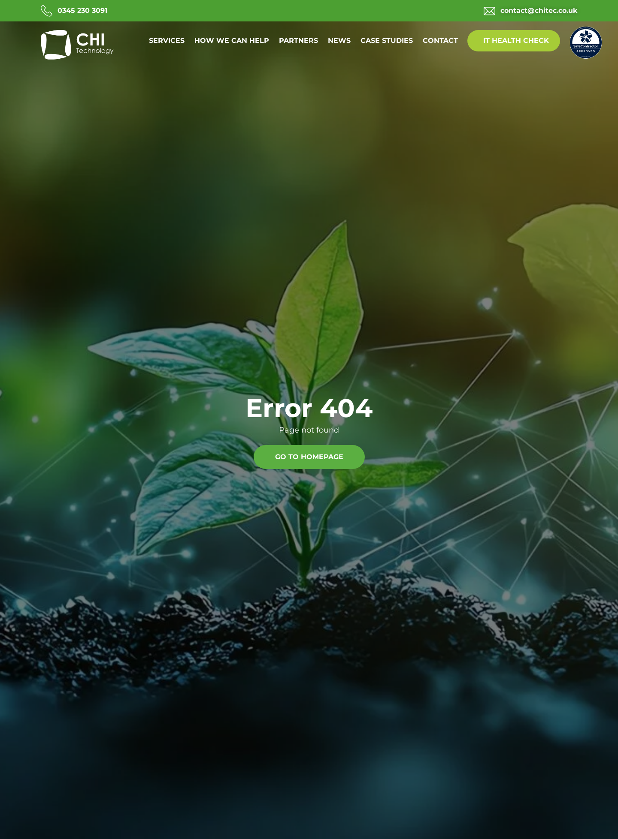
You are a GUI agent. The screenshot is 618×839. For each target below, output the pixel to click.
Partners (298, 40)
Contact (440, 40)
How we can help (231, 40)
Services (167, 40)
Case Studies (386, 40)
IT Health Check (516, 40)
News (339, 40)
